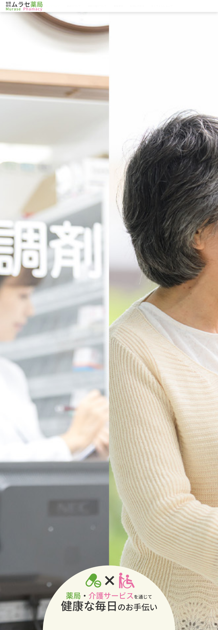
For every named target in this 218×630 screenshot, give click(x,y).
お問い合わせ (137, 6)
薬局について (74, 6)
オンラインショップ (162, 6)
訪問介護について (97, 6)
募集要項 (118, 6)
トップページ (52, 6)
